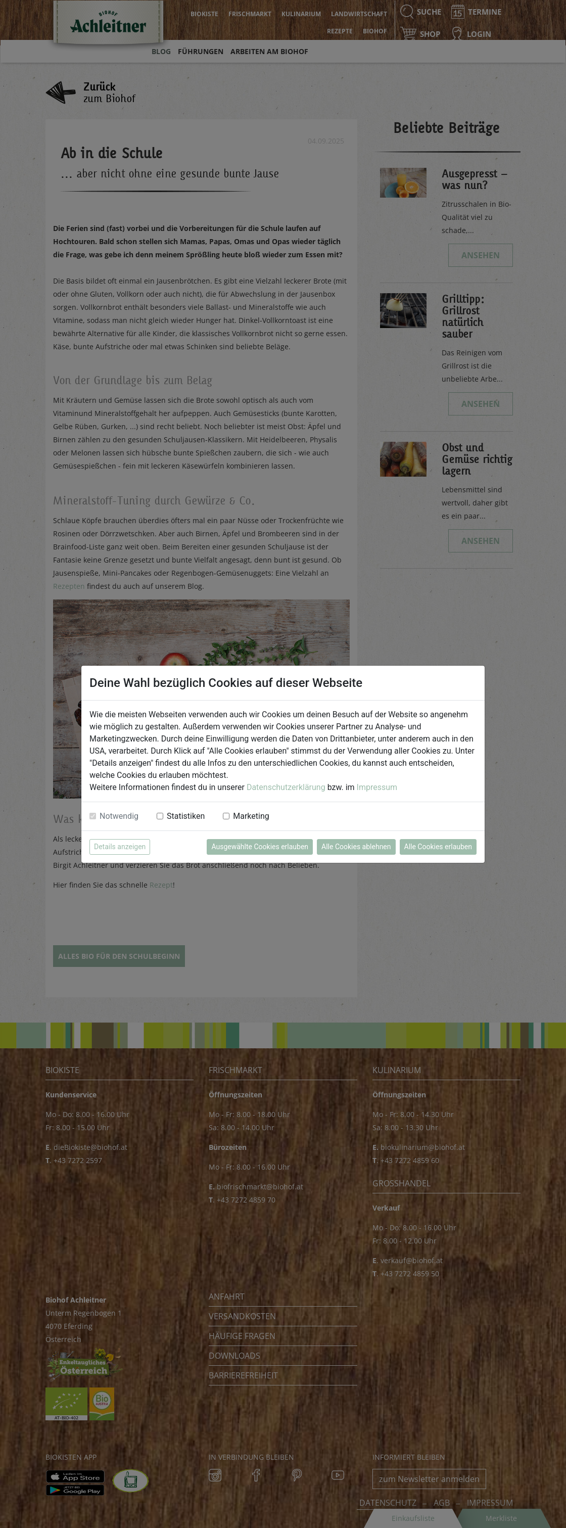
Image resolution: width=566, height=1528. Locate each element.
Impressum (377, 787)
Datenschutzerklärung (286, 787)
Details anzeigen (120, 847)
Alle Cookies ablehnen (356, 847)
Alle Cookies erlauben (438, 847)
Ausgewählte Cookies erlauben (259, 847)
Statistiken (186, 816)
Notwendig (119, 816)
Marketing (251, 816)
